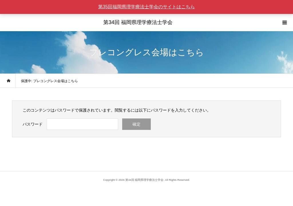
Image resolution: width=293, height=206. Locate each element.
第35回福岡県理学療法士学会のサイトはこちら (146, 6)
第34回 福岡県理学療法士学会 (137, 22)
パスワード (33, 124)
